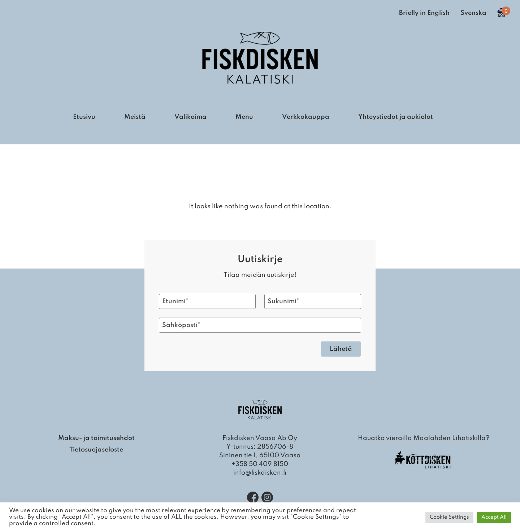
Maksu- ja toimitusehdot (96, 438)
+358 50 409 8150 (259, 464)
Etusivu (84, 117)
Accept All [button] (494, 517)
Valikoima (190, 117)
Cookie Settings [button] (449, 517)
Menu (244, 117)
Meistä (135, 117)
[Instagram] (267, 497)
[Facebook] (253, 497)
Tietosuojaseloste (96, 449)
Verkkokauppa (305, 117)
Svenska (473, 13)
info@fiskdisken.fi (259, 473)
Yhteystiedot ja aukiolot (395, 117)
